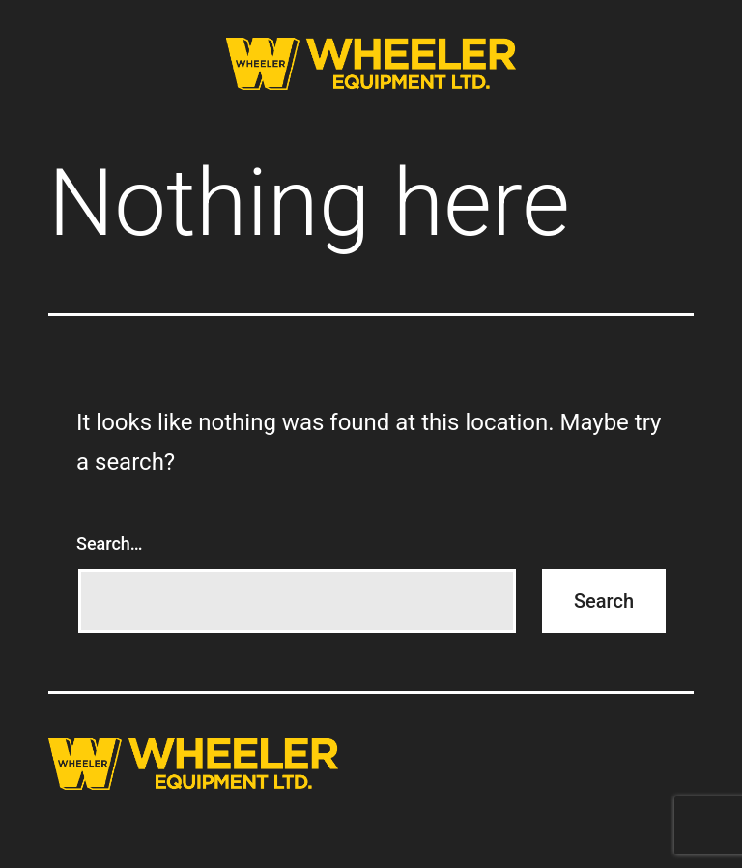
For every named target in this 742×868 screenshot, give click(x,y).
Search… (109, 544)
